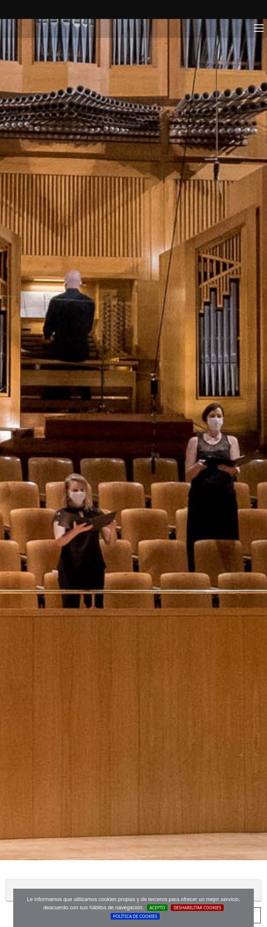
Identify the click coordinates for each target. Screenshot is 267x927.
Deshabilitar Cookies (197, 908)
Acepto (157, 908)
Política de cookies (135, 916)
